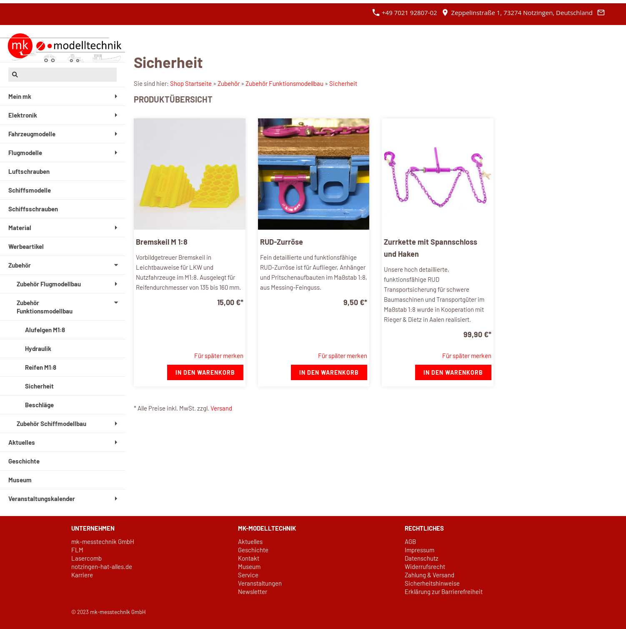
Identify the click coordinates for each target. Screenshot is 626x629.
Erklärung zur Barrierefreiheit (444, 591)
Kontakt (248, 558)
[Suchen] (62, 75)
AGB (410, 541)
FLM (77, 550)
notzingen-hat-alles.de (101, 566)
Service (248, 575)
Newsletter (252, 591)
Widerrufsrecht (425, 566)
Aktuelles (250, 541)
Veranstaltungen (260, 583)
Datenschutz (421, 558)
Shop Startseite (191, 83)
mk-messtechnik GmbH (102, 541)
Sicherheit (343, 83)
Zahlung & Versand (429, 575)
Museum (249, 566)
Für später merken (218, 355)
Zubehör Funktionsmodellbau (284, 83)
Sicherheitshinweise (432, 583)
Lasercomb (86, 558)
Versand (221, 408)
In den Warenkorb (205, 372)
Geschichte (253, 550)
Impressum (419, 550)
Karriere (82, 575)
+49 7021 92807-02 (404, 12)
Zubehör (229, 83)
